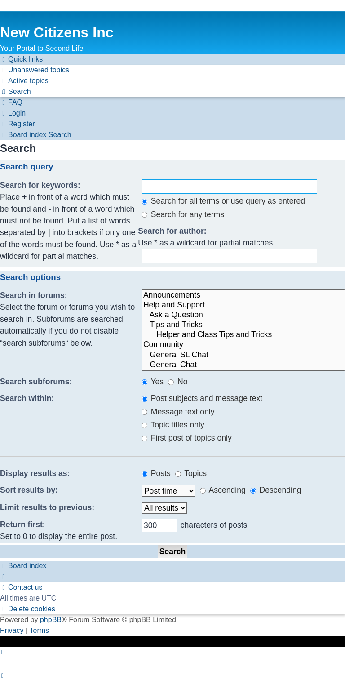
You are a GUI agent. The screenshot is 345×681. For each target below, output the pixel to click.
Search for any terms (183, 214)
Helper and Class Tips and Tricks (243, 335)
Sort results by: (29, 489)
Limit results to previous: (47, 507)
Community (243, 345)
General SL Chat (243, 355)
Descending (275, 489)
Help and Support (243, 305)
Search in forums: (33, 295)
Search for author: (172, 231)
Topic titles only (173, 424)
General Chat (243, 365)
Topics (191, 473)
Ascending (223, 489)
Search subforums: (36, 381)
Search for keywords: (40, 185)
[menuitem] (34, 70)
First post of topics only (187, 437)
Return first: (22, 524)
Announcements (243, 295)
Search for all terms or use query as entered (223, 200)
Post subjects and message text (202, 398)
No (177, 381)
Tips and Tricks (243, 325)
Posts (156, 473)
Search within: (27, 398)
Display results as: (35, 473)
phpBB (51, 619)
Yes (153, 381)
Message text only (178, 411)
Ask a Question (243, 315)
